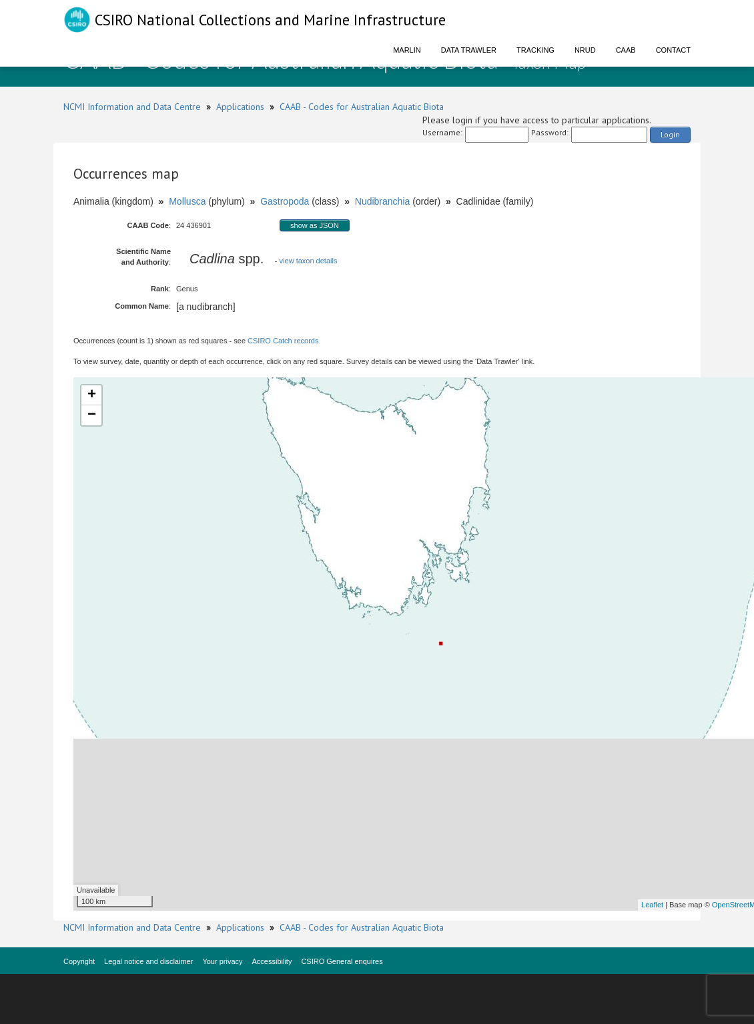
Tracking (535, 50)
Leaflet (652, 905)
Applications (240, 107)
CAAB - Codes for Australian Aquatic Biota (362, 107)
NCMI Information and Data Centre (132, 107)
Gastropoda (284, 201)
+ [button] (91, 395)
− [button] (91, 415)
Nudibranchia (382, 201)
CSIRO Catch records (283, 341)
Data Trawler (468, 50)
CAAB (626, 50)
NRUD (585, 50)
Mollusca (187, 201)
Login (670, 134)
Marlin (407, 50)
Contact (673, 50)
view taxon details (309, 261)
